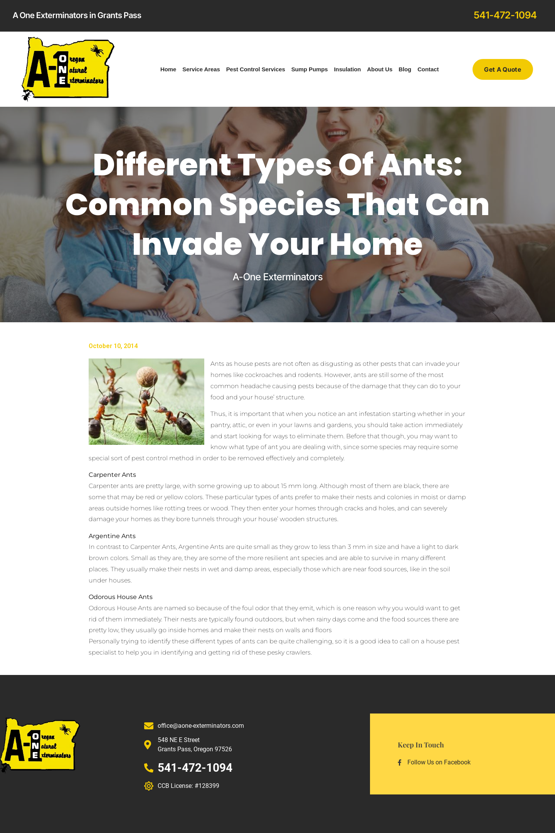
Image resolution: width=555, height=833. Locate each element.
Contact (428, 69)
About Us (379, 69)
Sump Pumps (309, 69)
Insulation (347, 69)
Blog (405, 69)
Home (168, 69)
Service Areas (201, 69)
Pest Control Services (255, 69)
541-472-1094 (505, 15)
